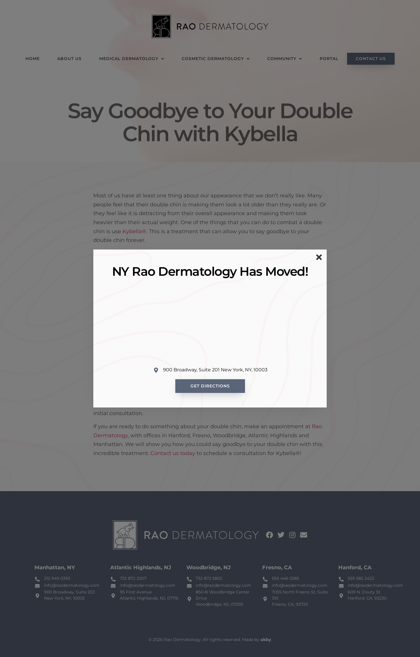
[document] (210, 328)
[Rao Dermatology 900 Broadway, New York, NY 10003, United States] (210, 322)
